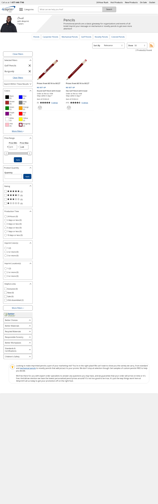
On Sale (143, 2)
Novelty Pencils (101, 37)
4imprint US (125, 404)
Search (109, 9)
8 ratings (85, 102)
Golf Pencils (86, 37)
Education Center (49, 404)
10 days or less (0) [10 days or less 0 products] (15, 235)
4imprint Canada (127, 408)
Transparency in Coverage (54, 437)
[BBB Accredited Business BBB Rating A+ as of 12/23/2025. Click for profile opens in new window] (131, 448)
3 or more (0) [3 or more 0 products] (12, 255)
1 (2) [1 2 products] (9, 248)
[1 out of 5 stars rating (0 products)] (17, 203)
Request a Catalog (50, 428)
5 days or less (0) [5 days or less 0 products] (14, 228)
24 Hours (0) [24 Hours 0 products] (12, 216)
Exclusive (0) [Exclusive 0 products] (12, 289)
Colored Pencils (118, 37)
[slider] (6, 153)
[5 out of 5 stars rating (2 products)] (17, 191)
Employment (8, 416)
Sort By (97, 45)
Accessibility (8, 408)
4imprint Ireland (127, 416)
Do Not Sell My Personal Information (19, 429)
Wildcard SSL (102, 455)
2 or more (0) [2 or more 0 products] (12, 252)
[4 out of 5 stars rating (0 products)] (17, 195)
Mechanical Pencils (70, 37)
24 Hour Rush (102, 2)
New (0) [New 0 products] (10, 293)
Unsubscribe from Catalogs (15, 437)
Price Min (13, 143)
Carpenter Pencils (50, 37)
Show (130, 45)
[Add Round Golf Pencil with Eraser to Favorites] (40, 107)
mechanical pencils (28, 368)
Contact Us (8, 412)
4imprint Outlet (126, 422)
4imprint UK (125, 412)
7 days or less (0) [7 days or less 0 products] (14, 231)
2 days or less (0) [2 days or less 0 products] (14, 220)
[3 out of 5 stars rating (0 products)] (17, 199)
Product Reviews (49, 424)
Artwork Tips (86, 408)
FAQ (44, 416)
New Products (131, 2)
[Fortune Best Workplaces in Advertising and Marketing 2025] (10, 455)
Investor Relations (11, 420)
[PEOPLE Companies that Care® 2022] (26, 454)
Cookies (7, 433)
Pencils (36, 37)
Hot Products (117, 2)
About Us (7, 404)
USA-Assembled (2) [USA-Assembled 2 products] (15, 300)
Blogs (44, 412)
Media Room (47, 420)
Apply (18, 160)
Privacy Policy (9, 424)
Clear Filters (18, 77)
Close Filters (18, 54)
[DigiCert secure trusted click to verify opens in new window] (106, 448)
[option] (11, 97)
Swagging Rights (50, 433)
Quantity (8, 172)
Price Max (24, 143)
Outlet (152, 2)
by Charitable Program (95, 412)
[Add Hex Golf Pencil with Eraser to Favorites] (69, 107)
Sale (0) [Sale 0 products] (10, 296)
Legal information (135, 460)
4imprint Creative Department (94, 404)
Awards (45, 408)
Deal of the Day (126, 427)
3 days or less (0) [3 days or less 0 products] (14, 224)
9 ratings (54, 102)
